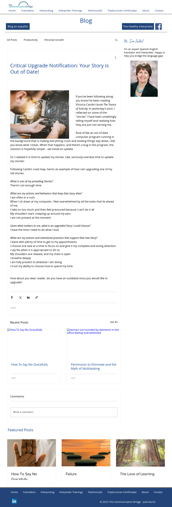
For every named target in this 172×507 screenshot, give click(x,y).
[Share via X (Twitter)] (20, 297)
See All (114, 322)
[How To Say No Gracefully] (34, 343)
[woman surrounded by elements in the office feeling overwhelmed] (93, 343)
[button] (116, 39)
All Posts (12, 39)
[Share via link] (36, 297)
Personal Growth (54, 39)
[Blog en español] (18, 26)
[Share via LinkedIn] (28, 297)
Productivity (31, 39)
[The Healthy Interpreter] (138, 26)
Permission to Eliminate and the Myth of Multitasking (93, 366)
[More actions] (115, 57)
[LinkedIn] (14, 501)
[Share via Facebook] (11, 297)
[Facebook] (158, 26)
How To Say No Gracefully (29, 364)
